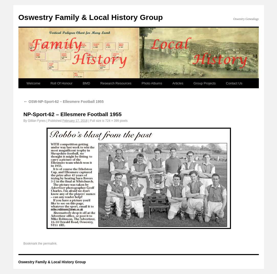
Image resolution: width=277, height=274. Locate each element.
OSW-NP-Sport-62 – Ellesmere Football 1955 (64, 102)
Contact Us (234, 83)
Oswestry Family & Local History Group (90, 17)
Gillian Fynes (37, 121)
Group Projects (205, 83)
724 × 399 (112, 121)
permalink (50, 243)
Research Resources (115, 83)
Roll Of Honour (61, 83)
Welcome (33, 83)
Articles (177, 83)
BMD (86, 83)
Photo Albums (152, 83)
